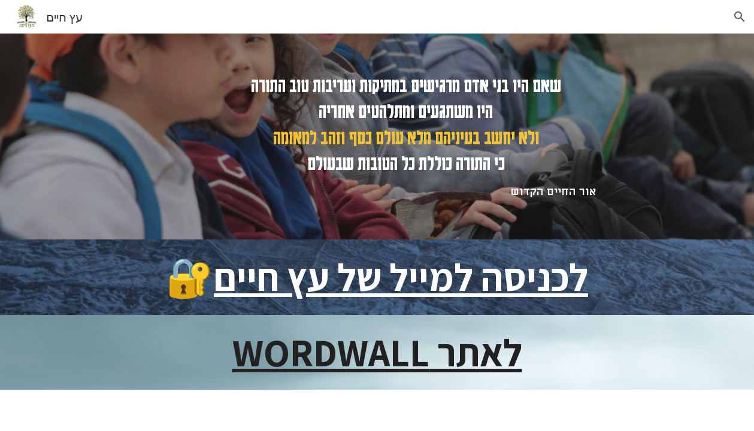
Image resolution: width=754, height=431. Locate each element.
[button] (739, 16)
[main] (405, 136)
